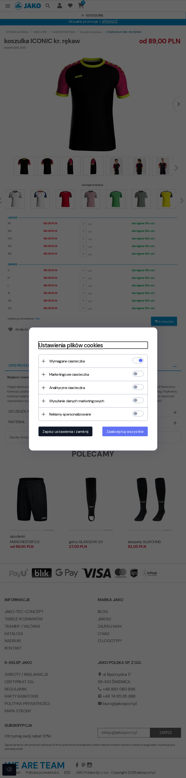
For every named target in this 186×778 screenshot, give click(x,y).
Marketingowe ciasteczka (69, 374)
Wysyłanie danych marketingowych (76, 400)
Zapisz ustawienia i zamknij (65, 431)
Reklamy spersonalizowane (70, 414)
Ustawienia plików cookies (70, 345)
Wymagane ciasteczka (67, 361)
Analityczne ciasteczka (67, 387)
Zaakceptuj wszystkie (125, 431)
